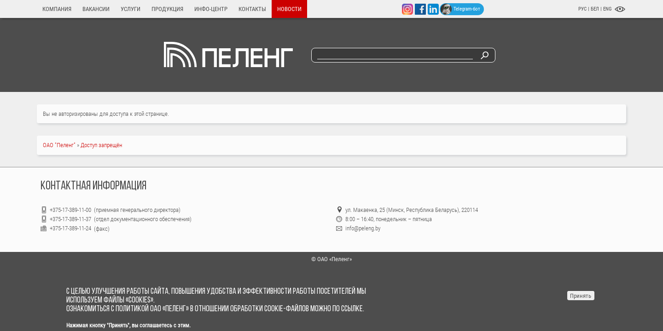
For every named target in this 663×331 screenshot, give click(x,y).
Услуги (130, 9)
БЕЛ (595, 9)
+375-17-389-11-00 (71, 209)
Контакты (252, 9)
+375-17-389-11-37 (70, 219)
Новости (289, 9)
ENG (607, 9)
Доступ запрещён (101, 145)
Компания (56, 9)
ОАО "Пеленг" (59, 145)
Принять (580, 295)
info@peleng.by (362, 228)
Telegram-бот (460, 9)
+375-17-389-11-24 (70, 228)
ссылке (352, 309)
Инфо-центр (210, 9)
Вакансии (96, 9)
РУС (582, 9)
